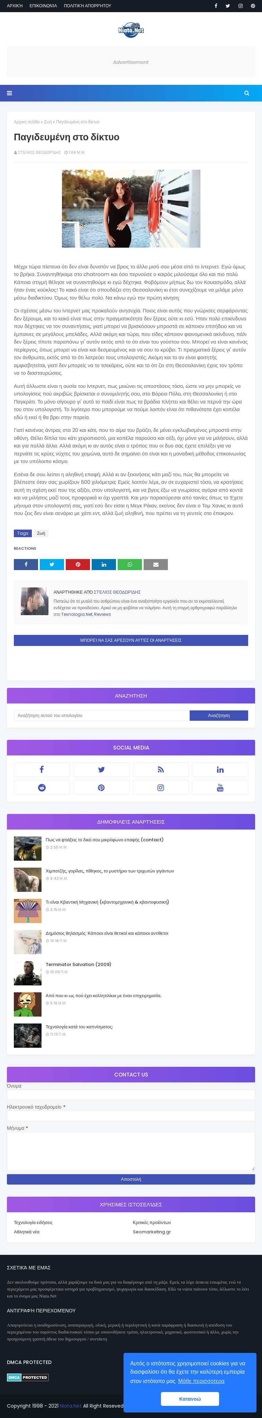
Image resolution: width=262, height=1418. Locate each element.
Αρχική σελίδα (27, 122)
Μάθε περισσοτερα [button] (201, 1381)
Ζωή (48, 122)
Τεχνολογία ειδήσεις (33, 1222)
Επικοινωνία (43, 6)
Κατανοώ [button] (190, 1399)
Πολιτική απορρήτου (87, 6)
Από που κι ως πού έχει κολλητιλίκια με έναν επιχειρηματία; (104, 995)
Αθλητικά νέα (26, 1232)
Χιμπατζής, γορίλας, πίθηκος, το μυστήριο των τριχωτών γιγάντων (110, 871)
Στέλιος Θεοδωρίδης (39, 152)
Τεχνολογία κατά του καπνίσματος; (79, 1026)
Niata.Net (71, 1405)
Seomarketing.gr (152, 1232)
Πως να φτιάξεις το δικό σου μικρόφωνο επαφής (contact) (105, 839)
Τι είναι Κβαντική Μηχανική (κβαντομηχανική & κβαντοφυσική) (107, 902)
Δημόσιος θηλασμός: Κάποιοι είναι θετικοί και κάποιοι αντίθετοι (107, 933)
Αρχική (14, 6)
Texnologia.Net (76, 614)
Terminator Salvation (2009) (78, 964)
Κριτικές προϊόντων (152, 1222)
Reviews (102, 614)
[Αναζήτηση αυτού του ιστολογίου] (102, 715)
